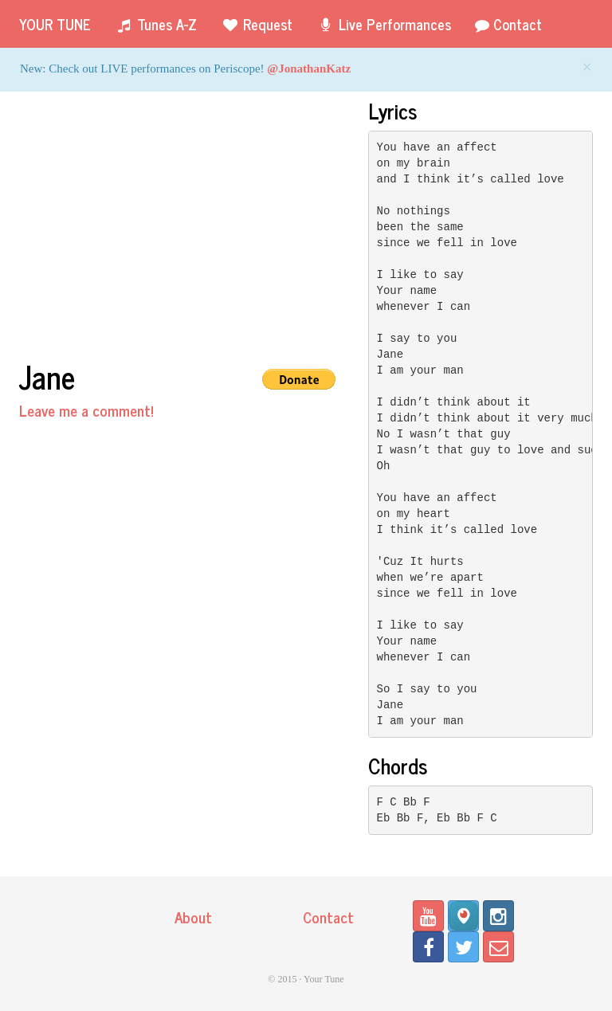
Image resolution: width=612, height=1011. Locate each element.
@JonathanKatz (309, 68)
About (193, 916)
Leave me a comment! (86, 410)
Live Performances (383, 24)
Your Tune (55, 24)
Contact (508, 24)
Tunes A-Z (156, 24)
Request (256, 24)
